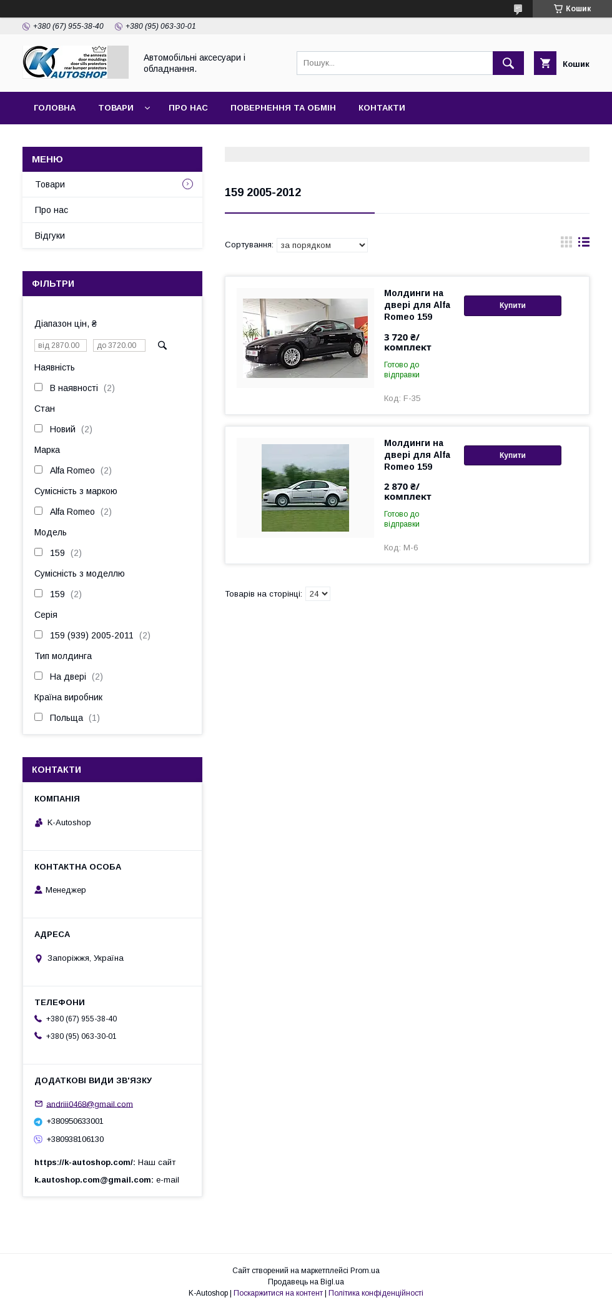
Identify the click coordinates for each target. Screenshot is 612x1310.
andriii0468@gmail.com (89, 1103)
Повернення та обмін (283, 107)
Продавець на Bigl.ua (306, 1282)
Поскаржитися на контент (278, 1293)
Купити (513, 305)
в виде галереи (566, 245)
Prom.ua (365, 1270)
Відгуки (50, 236)
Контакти (381, 107)
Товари (116, 107)
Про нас (188, 107)
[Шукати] (508, 63)
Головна (55, 107)
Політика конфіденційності (375, 1293)
